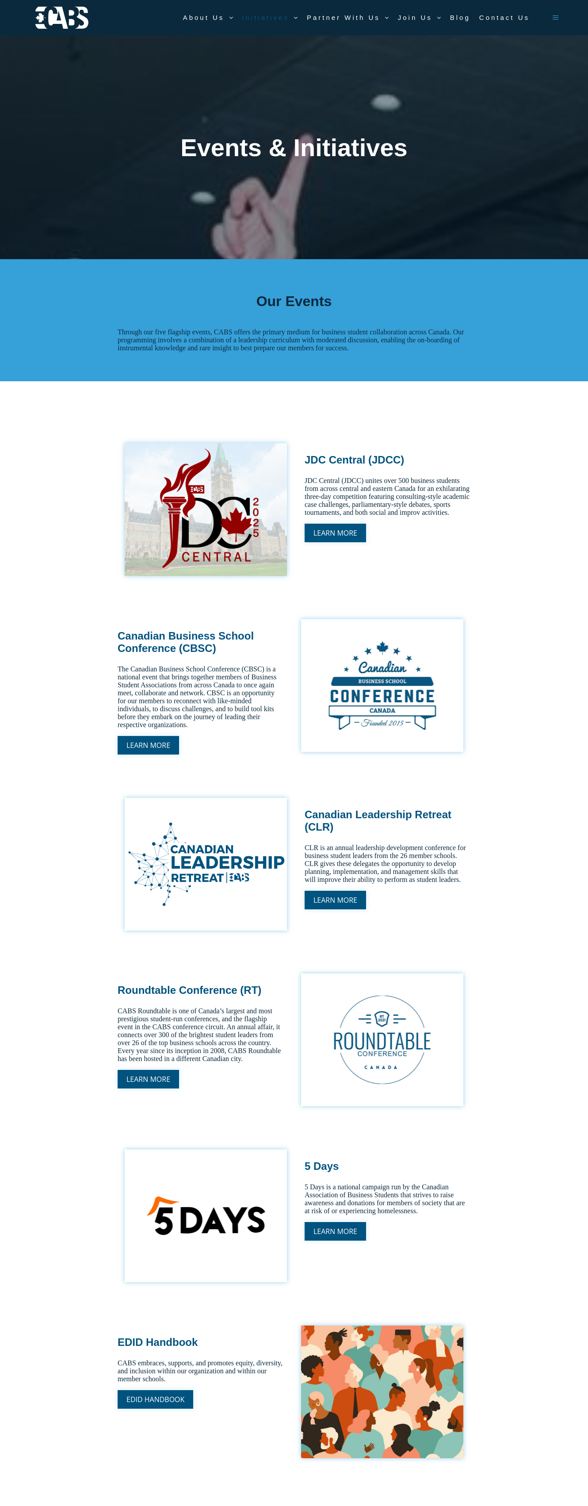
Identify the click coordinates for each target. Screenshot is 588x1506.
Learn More (335, 533)
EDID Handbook (155, 1399)
